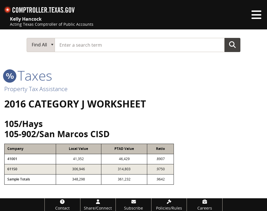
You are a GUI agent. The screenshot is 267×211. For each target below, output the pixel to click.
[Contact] (62, 204)
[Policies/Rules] (169, 204)
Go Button (232, 44)
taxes (28, 75)
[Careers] (204, 204)
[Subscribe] (133, 204)
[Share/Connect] (98, 204)
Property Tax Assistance (36, 89)
